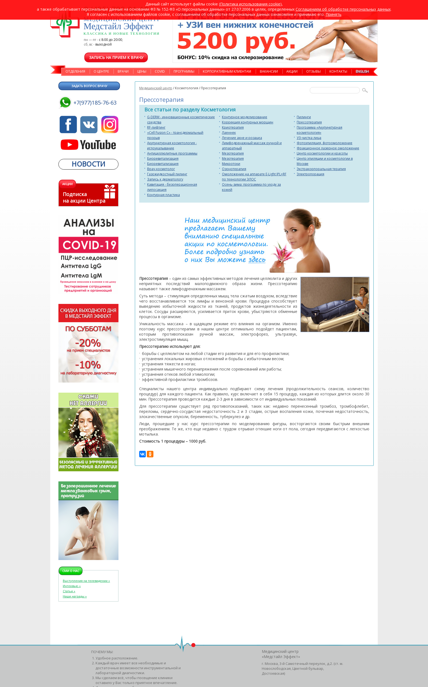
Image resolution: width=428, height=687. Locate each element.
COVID (160, 71)
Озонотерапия (234, 169)
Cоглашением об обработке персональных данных (343, 9)
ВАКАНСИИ (269, 71)
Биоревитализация (163, 158)
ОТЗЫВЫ (313, 71)
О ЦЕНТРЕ (101, 71)
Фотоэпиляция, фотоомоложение (324, 143)
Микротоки (231, 163)
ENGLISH (362, 71)
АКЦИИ (292, 71)
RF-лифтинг (156, 127)
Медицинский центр (155, 88)
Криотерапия (233, 127)
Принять (333, 14)
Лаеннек (229, 132)
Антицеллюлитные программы (172, 153)
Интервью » (72, 586)
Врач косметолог (161, 169)
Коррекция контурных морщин (247, 122)
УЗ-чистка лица (309, 137)
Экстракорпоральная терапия (321, 169)
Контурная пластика (163, 195)
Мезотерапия (233, 153)
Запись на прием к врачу (116, 57)
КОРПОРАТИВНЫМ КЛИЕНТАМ (227, 71)
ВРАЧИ (123, 71)
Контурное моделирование (244, 117)
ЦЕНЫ (141, 71)
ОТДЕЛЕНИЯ (75, 71)
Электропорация (310, 174)
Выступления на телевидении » (86, 581)
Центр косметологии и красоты (322, 153)
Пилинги (304, 117)
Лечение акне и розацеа (242, 137)
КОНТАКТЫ (338, 71)
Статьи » (69, 591)
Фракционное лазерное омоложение (328, 148)
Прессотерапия (309, 122)
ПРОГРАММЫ (184, 71)
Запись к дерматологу (165, 179)
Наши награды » (75, 596)
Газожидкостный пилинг (167, 174)
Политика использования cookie (250, 4)
